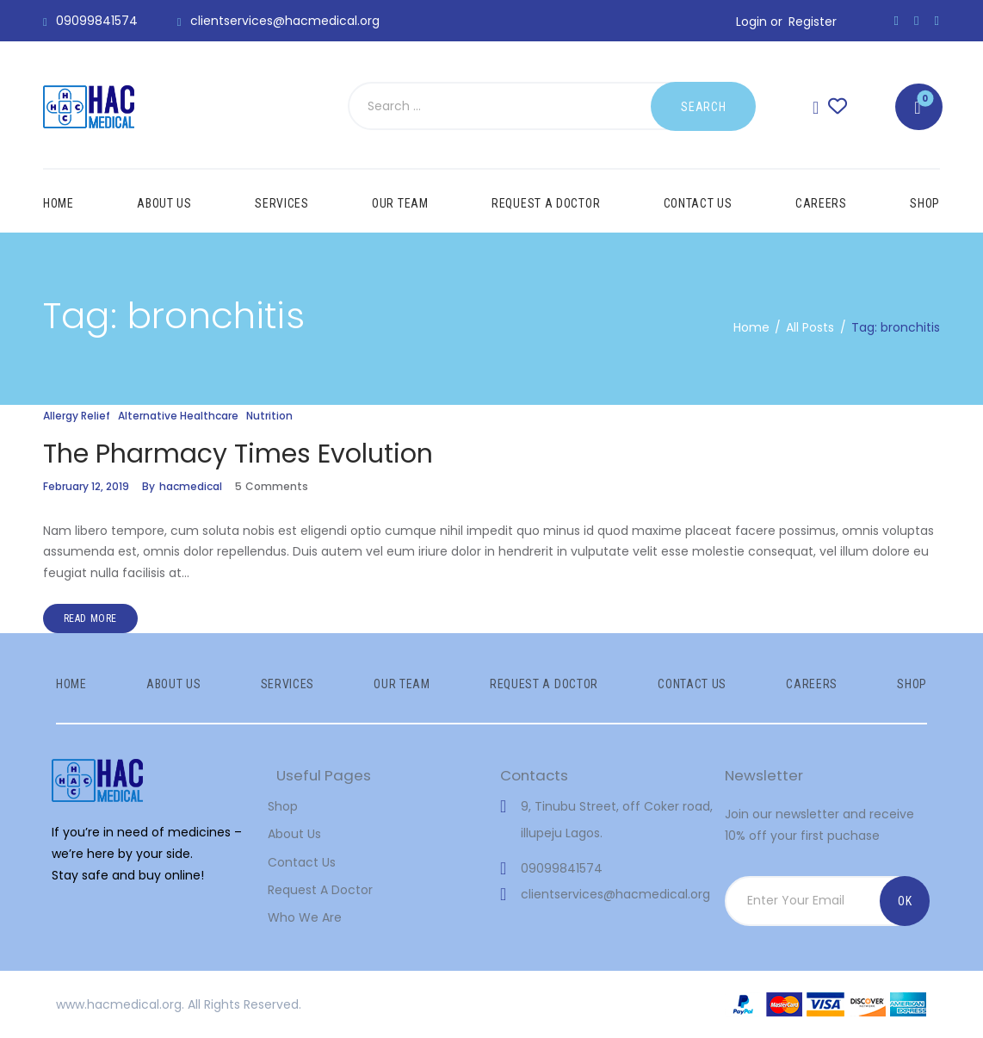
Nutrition (269, 415)
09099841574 (562, 868)
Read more (90, 618)
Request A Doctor (320, 889)
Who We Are (305, 917)
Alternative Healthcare (178, 415)
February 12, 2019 (86, 486)
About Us (294, 833)
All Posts (810, 327)
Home (751, 328)
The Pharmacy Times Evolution (238, 453)
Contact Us (302, 862)
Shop (283, 806)
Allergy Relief (76, 415)
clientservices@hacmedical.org (615, 894)
